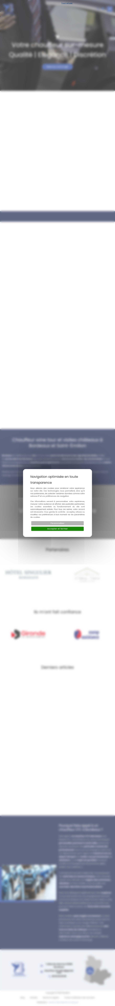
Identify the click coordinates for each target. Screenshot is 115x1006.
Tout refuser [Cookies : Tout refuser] (67, 3)
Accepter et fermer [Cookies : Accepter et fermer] (57, 528)
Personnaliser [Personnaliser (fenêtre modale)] (57, 523)
